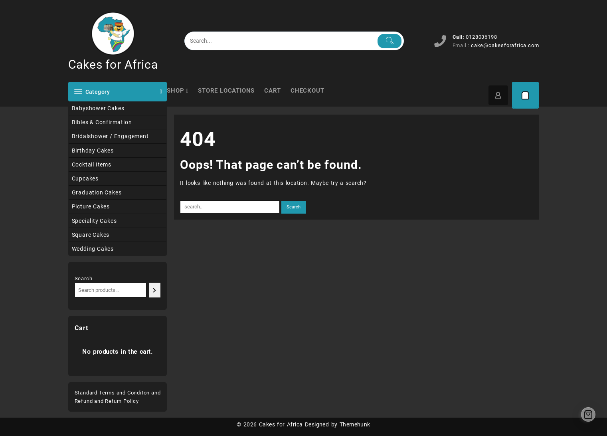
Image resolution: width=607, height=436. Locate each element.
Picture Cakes (91, 206)
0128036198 (481, 37)
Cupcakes (85, 178)
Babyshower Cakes (98, 108)
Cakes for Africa (113, 64)
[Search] (154, 290)
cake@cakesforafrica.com (505, 45)
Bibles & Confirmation (102, 122)
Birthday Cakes (93, 150)
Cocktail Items (91, 164)
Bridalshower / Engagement (110, 136)
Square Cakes (91, 235)
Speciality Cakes (94, 221)
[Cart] (526, 95)
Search (84, 278)
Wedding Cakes (93, 249)
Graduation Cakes (97, 192)
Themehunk (355, 424)
